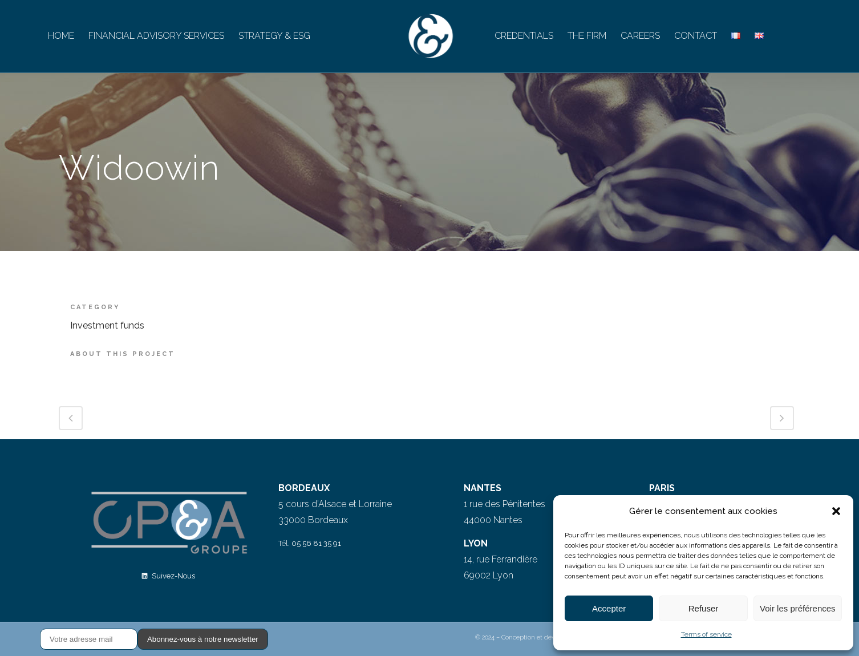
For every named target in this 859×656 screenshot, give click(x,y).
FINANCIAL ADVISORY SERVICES (156, 35)
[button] (836, 511)
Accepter (609, 608)
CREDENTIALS (524, 35)
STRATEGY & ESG (274, 35)
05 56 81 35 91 (316, 543)
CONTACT (695, 35)
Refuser (703, 608)
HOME (61, 35)
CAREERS (640, 35)
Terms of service (706, 634)
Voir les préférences (798, 608)
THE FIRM (587, 35)
